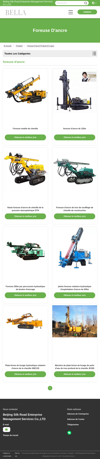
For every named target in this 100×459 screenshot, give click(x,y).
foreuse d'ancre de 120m (74, 129)
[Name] (85, 3)
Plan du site (17, 454)
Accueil (7, 46)
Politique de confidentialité (7, 454)
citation (87, 12)
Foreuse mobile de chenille (25, 129)
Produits (19, 46)
